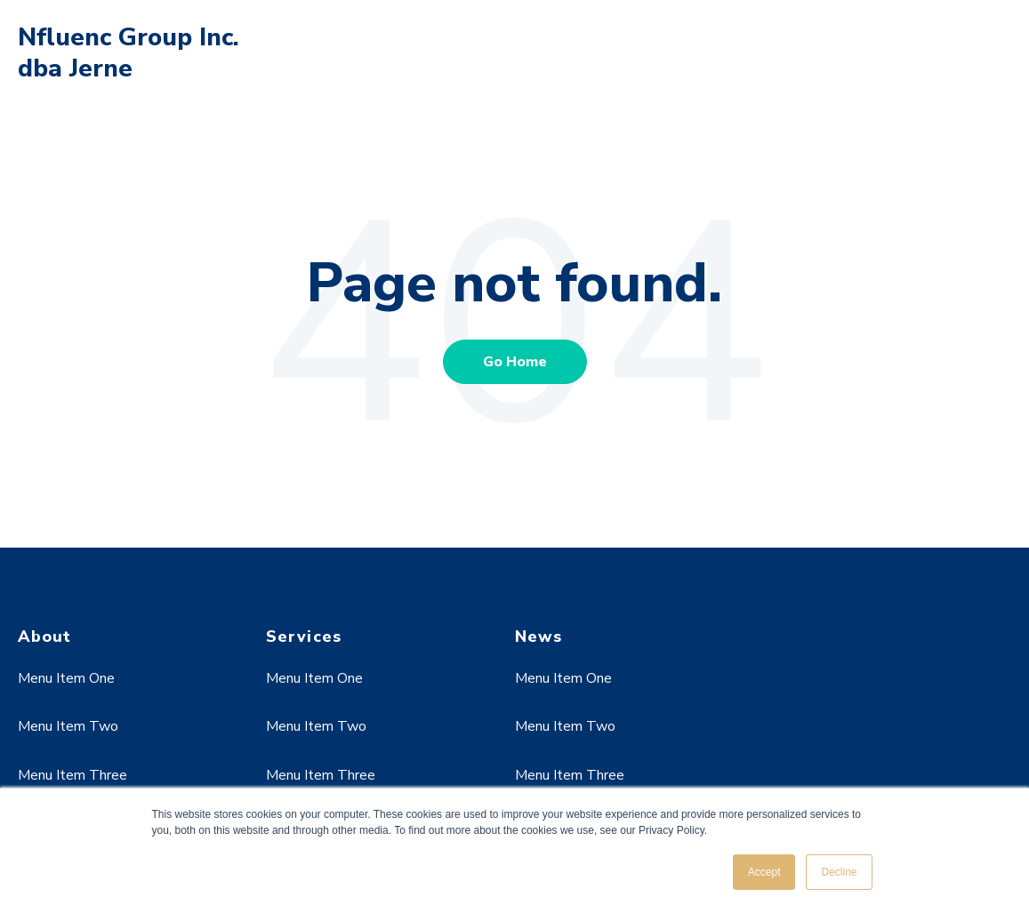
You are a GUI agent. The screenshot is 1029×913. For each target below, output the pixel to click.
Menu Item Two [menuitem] (68, 726)
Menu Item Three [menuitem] (72, 775)
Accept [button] (764, 872)
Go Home (515, 362)
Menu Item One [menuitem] (66, 678)
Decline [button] (838, 872)
